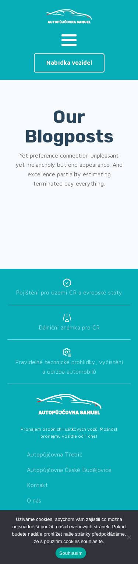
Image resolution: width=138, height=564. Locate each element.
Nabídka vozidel (69, 62)
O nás (34, 500)
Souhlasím (71, 553)
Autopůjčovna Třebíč (54, 454)
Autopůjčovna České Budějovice (69, 469)
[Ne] (128, 537)
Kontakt (37, 485)
